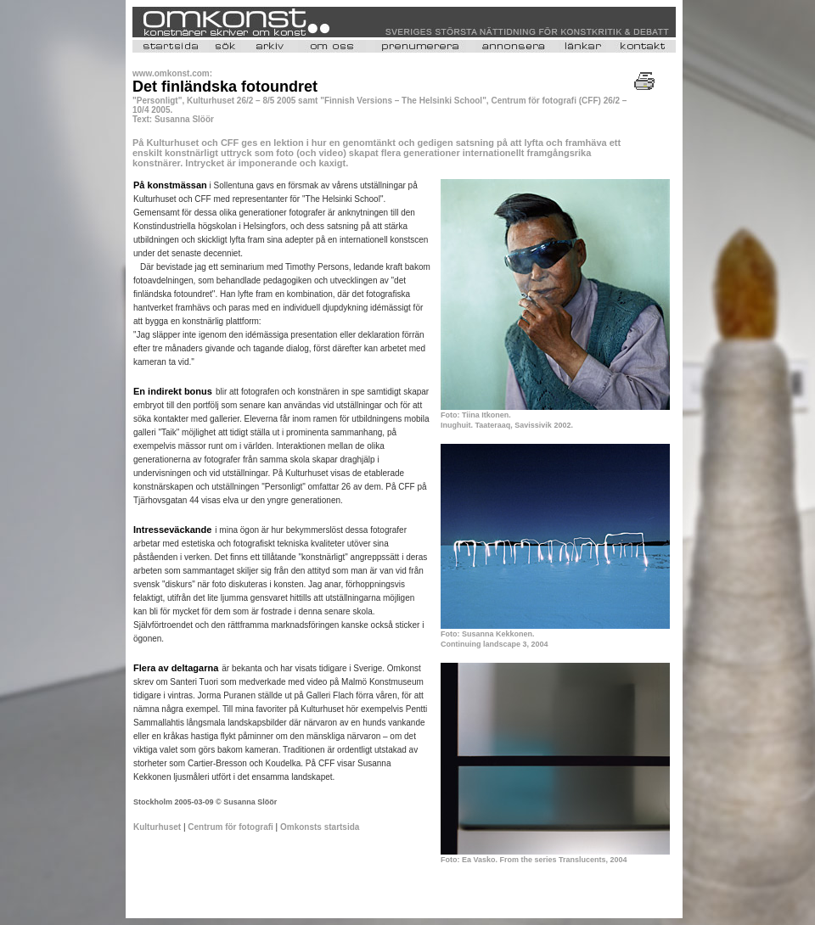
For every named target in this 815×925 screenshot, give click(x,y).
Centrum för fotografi (230, 827)
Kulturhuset (157, 827)
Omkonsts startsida (318, 827)
